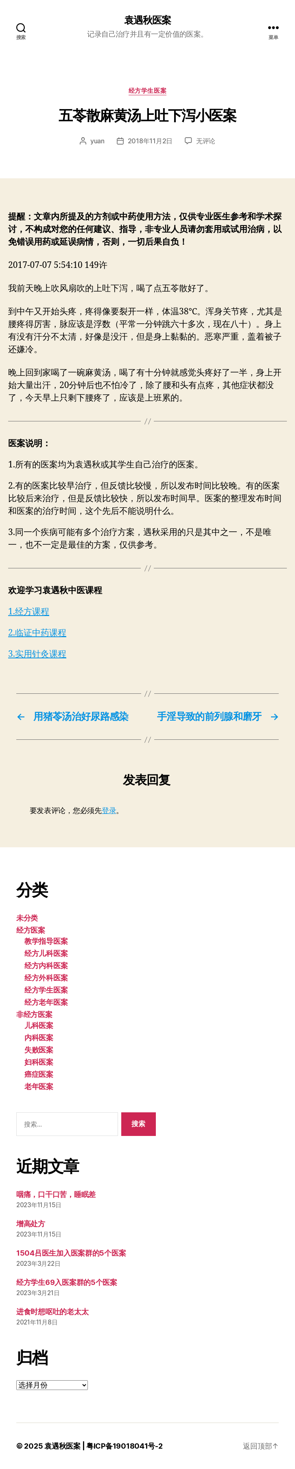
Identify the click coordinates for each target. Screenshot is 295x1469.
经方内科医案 (46, 965)
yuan (97, 141)
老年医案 (38, 1086)
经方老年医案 (46, 1002)
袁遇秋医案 (147, 20)
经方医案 (30, 930)
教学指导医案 (46, 941)
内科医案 (38, 1037)
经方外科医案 (46, 977)
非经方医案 (34, 1014)
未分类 (27, 918)
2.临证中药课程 (37, 632)
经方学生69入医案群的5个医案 (66, 1282)
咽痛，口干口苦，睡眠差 (56, 1194)
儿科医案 (38, 1025)
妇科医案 (38, 1062)
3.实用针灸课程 (37, 654)
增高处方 (30, 1223)
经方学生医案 (147, 90)
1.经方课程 (28, 611)
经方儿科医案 (46, 953)
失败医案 (38, 1050)
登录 (109, 810)
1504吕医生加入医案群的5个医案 (71, 1253)
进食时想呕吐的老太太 (52, 1311)
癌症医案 (38, 1074)
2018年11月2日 (150, 141)
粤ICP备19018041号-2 (124, 1446)
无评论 (205, 141)
